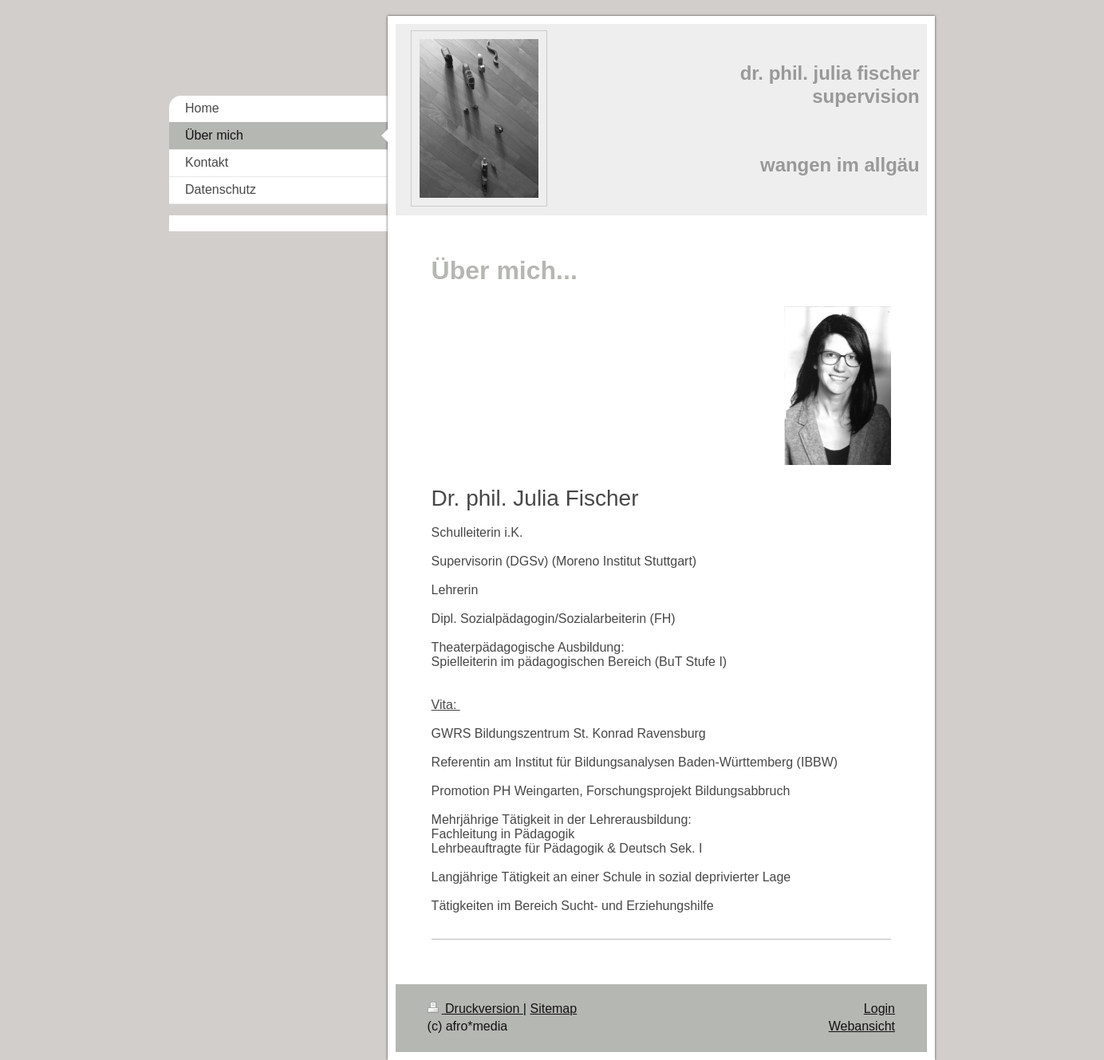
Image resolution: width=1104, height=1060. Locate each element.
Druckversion (475, 1008)
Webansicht (862, 1026)
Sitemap (553, 1008)
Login (879, 1008)
